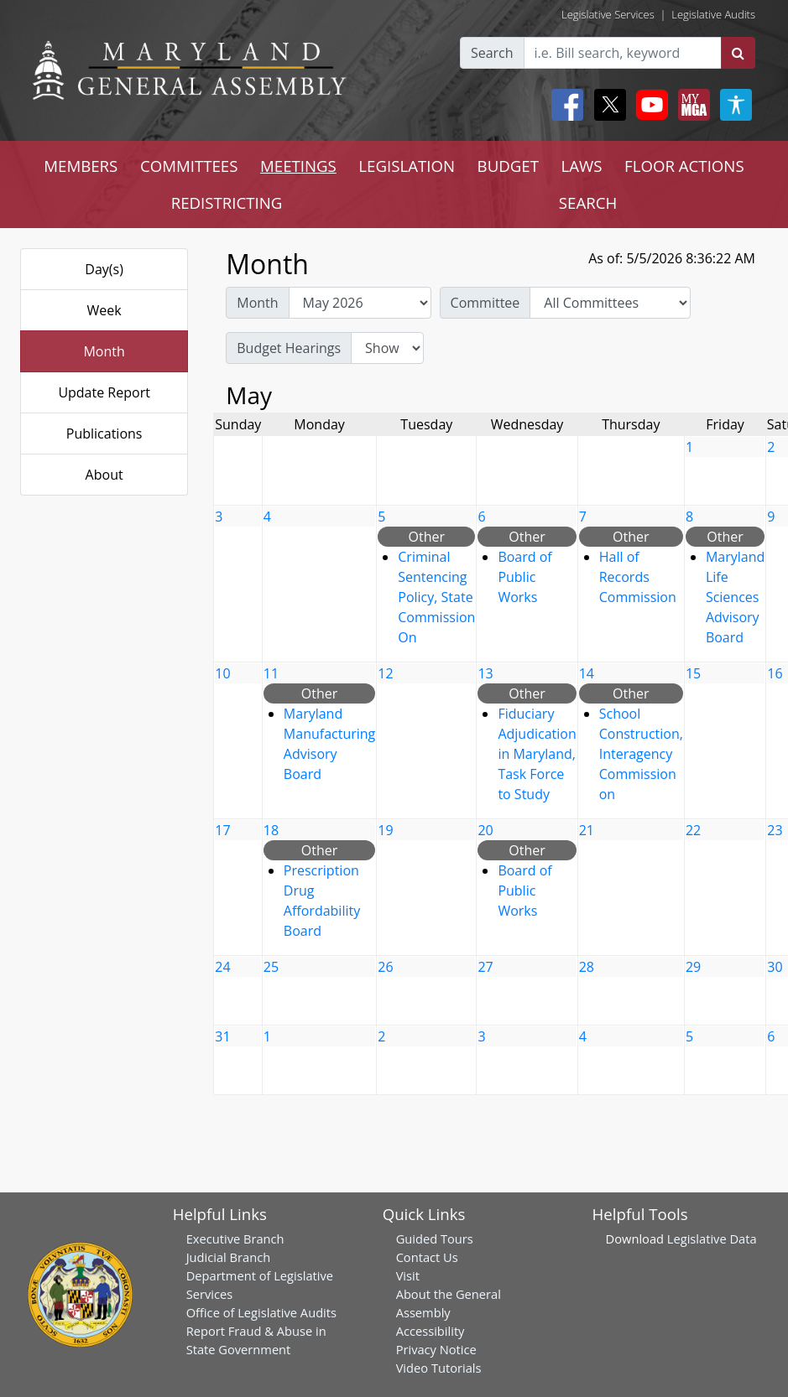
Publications (104, 433)
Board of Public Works (524, 577)
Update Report (104, 392)
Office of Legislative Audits (261, 1312)
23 (774, 830)
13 (485, 673)
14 (586, 673)
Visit (408, 1275)
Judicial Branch (228, 1257)
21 (586, 830)
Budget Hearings (289, 348)
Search (492, 53)
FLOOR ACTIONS (684, 165)
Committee (485, 302)
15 (693, 673)
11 (271, 673)
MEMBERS (80, 165)
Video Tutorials (439, 1367)
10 (222, 673)
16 (774, 673)
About (104, 474)
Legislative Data (712, 1238)
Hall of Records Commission (637, 577)
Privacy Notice (436, 1349)
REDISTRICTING (227, 202)
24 (222, 967)
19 (385, 830)
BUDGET (508, 165)
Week (104, 310)
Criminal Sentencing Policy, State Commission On (436, 597)
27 (485, 967)
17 (222, 830)
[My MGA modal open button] (690, 105)
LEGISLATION (406, 165)
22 (693, 830)
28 (586, 967)
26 (385, 967)
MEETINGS (298, 165)
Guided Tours (434, 1238)
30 (774, 967)
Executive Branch (235, 1238)
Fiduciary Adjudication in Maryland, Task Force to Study (537, 753)
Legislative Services (608, 14)
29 (693, 967)
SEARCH (588, 202)
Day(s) (104, 269)
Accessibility (430, 1330)
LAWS (582, 165)
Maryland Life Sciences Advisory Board (735, 597)
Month (103, 351)
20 (485, 830)
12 (385, 673)
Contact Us (427, 1257)
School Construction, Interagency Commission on (641, 753)
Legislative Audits (713, 14)
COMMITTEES (189, 165)
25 (271, 967)
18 (271, 830)
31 (222, 1036)
